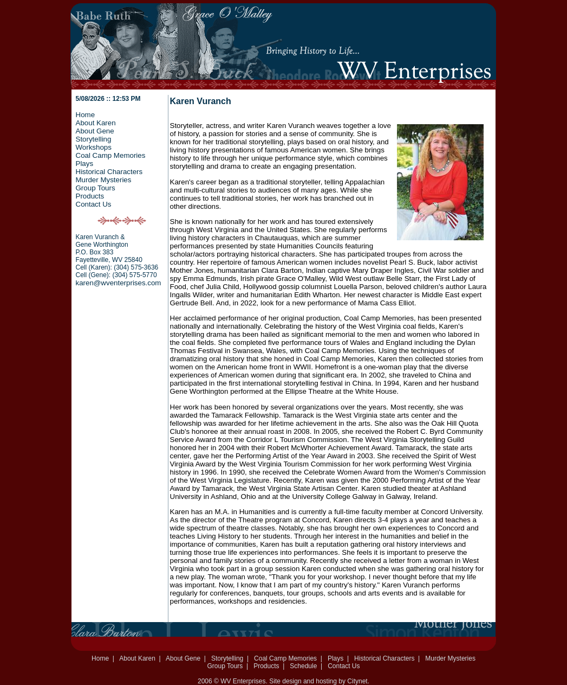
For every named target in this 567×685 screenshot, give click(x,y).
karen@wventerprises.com (118, 283)
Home (85, 115)
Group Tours (95, 188)
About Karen (96, 123)
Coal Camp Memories (111, 155)
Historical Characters (109, 172)
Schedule (303, 666)
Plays (85, 163)
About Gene (95, 131)
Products (90, 196)
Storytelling (94, 139)
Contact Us (94, 204)
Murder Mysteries (104, 180)
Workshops (94, 147)
